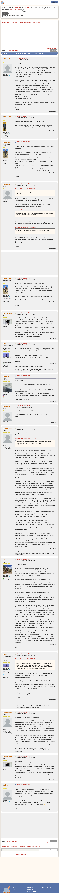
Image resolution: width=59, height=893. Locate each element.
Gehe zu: (36, 849)
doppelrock (8, 313)
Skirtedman (8, 428)
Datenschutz (32, 891)
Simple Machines (29, 854)
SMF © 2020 (23, 854)
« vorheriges (48, 48)
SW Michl (7, 117)
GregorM (7, 560)
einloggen (17, 7)
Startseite (17, 887)
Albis (6, 785)
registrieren (26, 7)
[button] (54, 2)
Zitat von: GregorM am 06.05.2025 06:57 (25, 659)
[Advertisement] (29, 36)
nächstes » (54, 48)
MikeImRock (8, 59)
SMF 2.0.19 (18, 854)
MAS (6, 343)
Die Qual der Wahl (22, 58)
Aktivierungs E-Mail (15, 9)
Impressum (31, 889)
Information (46, 887)
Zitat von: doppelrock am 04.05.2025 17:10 (25, 438)
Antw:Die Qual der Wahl (23, 116)
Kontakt (30, 887)
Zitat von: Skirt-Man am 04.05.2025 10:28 (25, 189)
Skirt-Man (7, 142)
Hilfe (14, 889)
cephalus (7, 376)
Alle (10, 50)
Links (15, 891)
